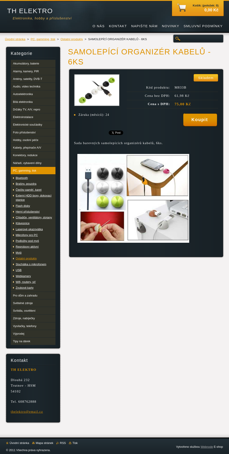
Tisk (75, 443)
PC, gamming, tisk (43, 39)
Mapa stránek (44, 443)
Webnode (207, 446)
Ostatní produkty (72, 39)
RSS (63, 443)
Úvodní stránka (15, 39)
